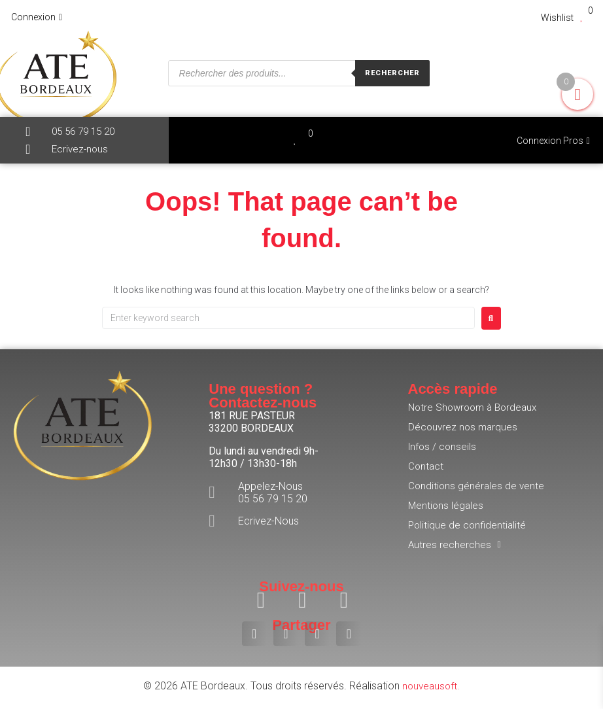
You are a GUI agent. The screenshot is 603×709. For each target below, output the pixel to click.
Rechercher (392, 73)
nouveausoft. (431, 686)
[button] (254, 633)
